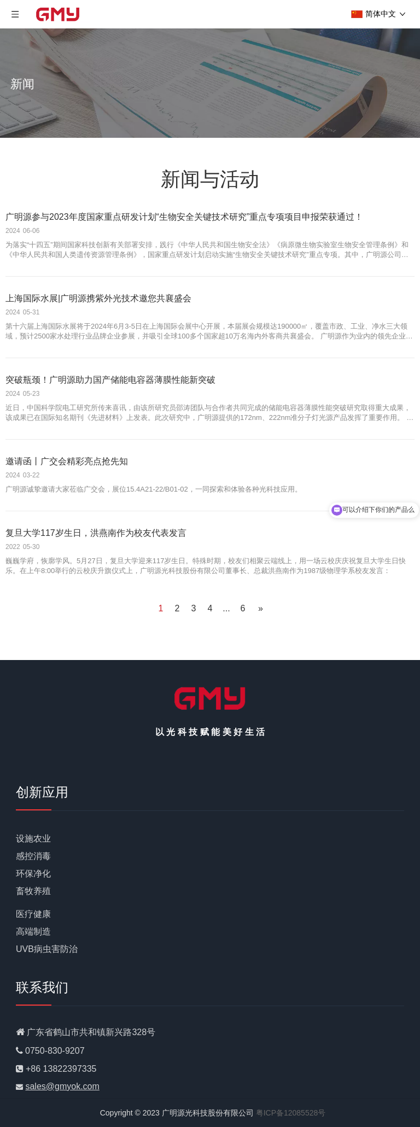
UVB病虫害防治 (47, 949)
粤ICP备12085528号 (291, 1112)
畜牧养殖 (33, 891)
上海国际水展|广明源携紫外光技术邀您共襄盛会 (98, 298)
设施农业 (33, 838)
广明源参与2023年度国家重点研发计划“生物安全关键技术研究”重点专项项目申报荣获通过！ (184, 216)
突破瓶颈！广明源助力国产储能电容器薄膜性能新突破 (110, 379)
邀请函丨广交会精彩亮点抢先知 (66, 461)
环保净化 (33, 873)
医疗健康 (33, 914)
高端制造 (33, 931)
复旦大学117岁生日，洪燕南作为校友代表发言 (95, 533)
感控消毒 (33, 856)
